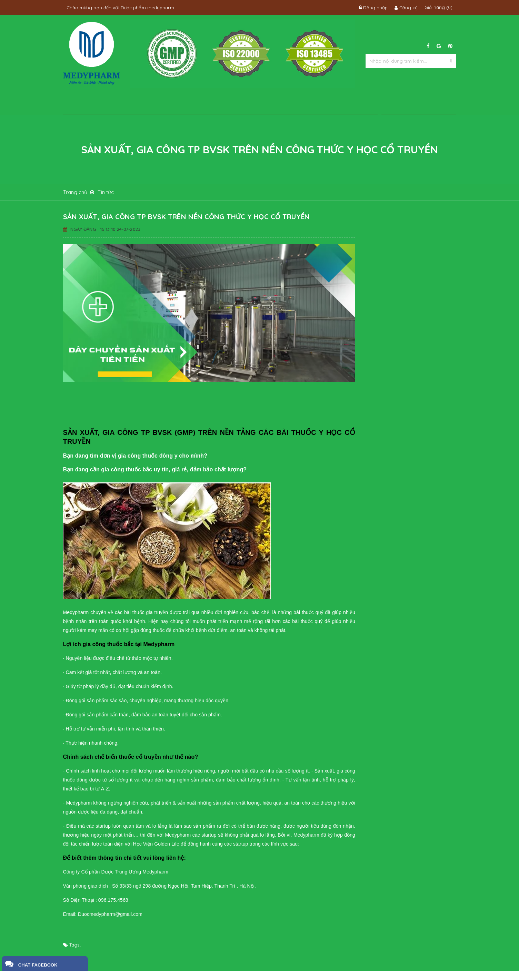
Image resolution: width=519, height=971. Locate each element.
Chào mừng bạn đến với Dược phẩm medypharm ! (122, 7)
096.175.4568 (418, 103)
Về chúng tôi (131, 103)
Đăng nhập (373, 7)
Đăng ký (406, 7)
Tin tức (264, 103)
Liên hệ (353, 103)
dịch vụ (175, 103)
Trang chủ (87, 103)
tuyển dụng (308, 103)
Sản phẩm (220, 103)
